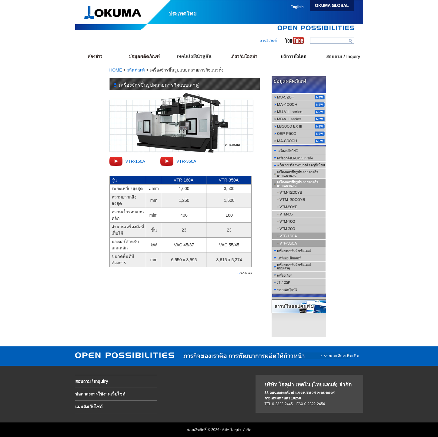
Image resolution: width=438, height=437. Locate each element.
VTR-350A (186, 161)
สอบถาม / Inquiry (91, 381)
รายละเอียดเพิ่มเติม (341, 355)
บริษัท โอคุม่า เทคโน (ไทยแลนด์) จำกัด (308, 385)
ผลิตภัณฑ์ (136, 70)
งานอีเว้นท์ (268, 40)
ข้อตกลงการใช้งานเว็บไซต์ (100, 394)
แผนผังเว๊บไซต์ (88, 406)
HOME (115, 70)
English (296, 7)
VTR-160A (135, 161)
